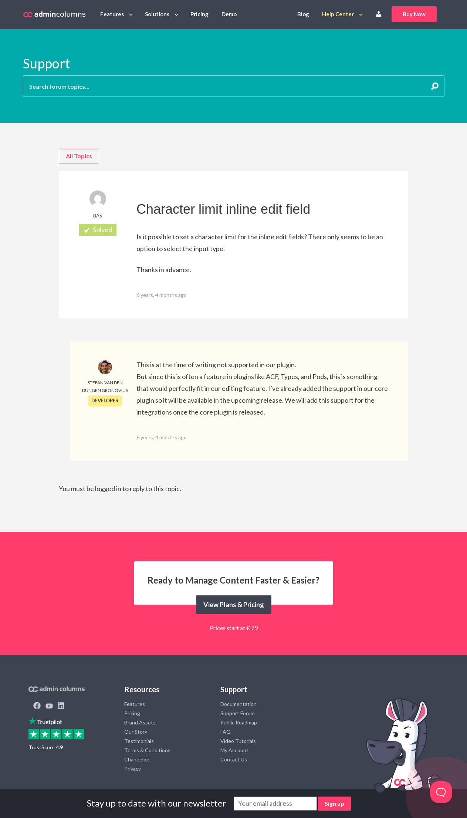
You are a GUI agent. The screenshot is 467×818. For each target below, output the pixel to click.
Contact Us (233, 759)
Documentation (238, 704)
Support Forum (237, 713)
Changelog (136, 759)
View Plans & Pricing (233, 605)
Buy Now (414, 14)
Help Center (338, 14)
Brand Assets (140, 722)
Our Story (135, 732)
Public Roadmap (238, 722)
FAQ (225, 732)
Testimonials (139, 741)
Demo (229, 14)
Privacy (132, 768)
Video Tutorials (238, 741)
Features (112, 14)
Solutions (157, 14)
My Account (234, 750)
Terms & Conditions (147, 750)
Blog (303, 14)
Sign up (334, 803)
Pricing (199, 14)
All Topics (79, 155)
